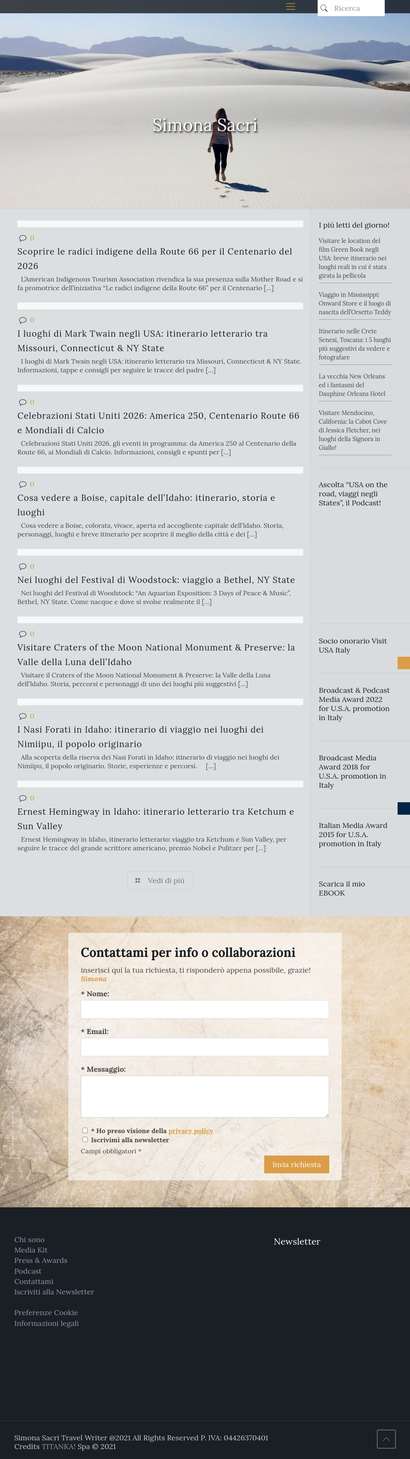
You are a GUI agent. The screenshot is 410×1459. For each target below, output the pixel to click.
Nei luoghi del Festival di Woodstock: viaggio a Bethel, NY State (156, 579)
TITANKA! (58, 1446)
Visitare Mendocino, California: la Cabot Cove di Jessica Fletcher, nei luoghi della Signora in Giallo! (353, 430)
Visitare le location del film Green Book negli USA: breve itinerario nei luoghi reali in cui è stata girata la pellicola (353, 258)
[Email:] (205, 1047)
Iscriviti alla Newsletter (54, 1291)
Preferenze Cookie (46, 1312)
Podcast (27, 1271)
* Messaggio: (103, 1069)
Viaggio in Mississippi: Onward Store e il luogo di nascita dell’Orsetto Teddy (355, 303)
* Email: (95, 1031)
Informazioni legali (46, 1323)
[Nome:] (205, 1009)
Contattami (33, 1281)
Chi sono (29, 1239)
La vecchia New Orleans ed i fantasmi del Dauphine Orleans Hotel (352, 385)
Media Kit (31, 1250)
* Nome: (95, 993)
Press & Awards (40, 1260)
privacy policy (191, 1130)
